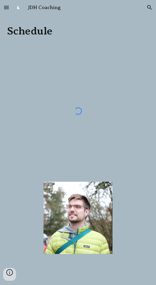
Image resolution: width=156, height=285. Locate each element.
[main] (78, 30)
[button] (6, 7)
